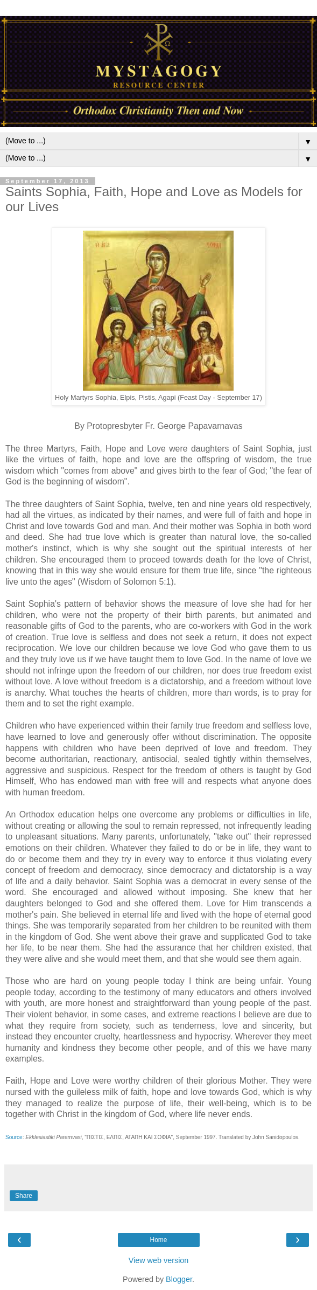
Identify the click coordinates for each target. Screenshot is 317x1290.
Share (23, 1195)
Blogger (179, 1279)
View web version (159, 1260)
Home (158, 1240)
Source (14, 1137)
